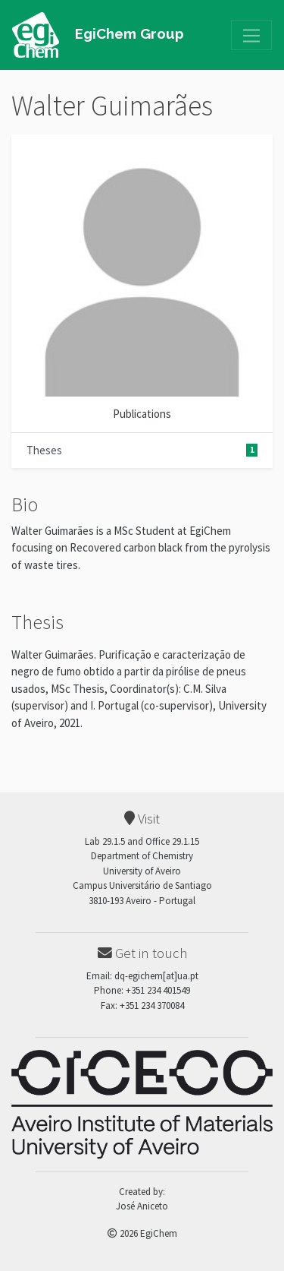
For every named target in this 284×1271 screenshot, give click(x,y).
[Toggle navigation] (251, 35)
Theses (142, 450)
